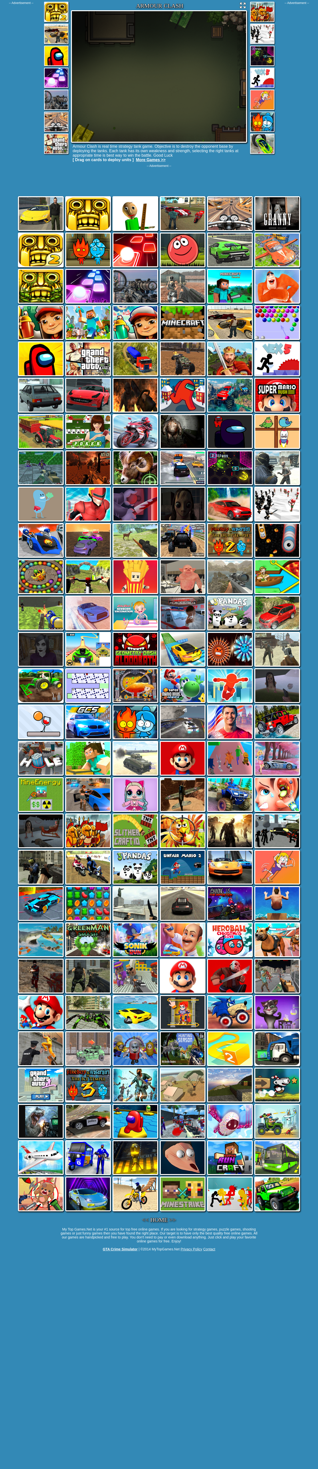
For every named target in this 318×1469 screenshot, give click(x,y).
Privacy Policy (191, 1249)
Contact (209, 1249)
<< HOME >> (159, 1220)
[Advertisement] (21, 79)
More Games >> (150, 160)
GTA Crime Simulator (120, 1249)
